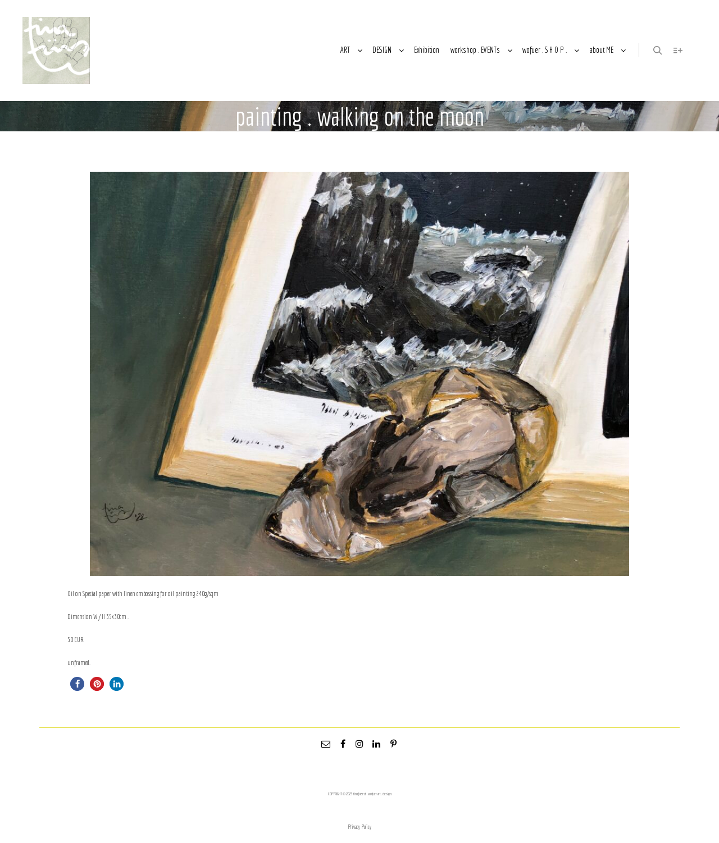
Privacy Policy (359, 827)
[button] (77, 684)
